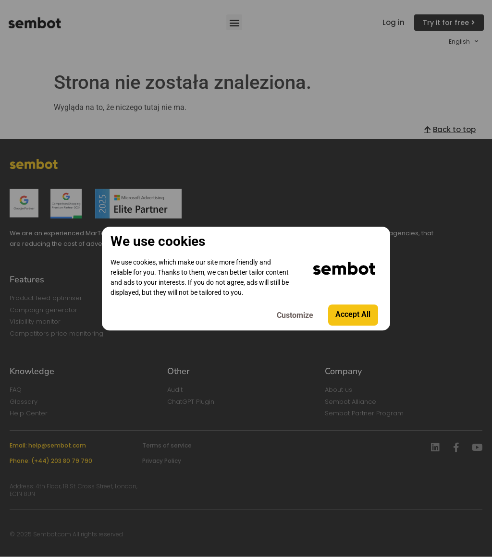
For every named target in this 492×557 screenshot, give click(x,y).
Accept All (352, 314)
